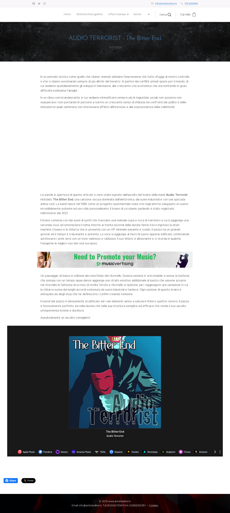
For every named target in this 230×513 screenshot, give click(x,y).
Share (10, 480)
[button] (165, 14)
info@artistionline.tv (166, 3)
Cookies (153, 505)
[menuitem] (96, 14)
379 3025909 (191, 3)
